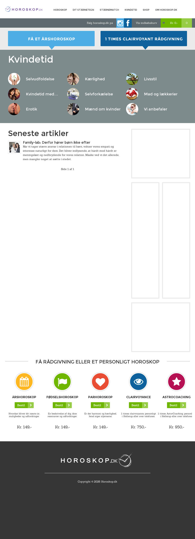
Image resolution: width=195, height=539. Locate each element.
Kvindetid (131, 9)
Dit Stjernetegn (83, 9)
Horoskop (60, 9)
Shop (146, 9)
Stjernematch (109, 9)
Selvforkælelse (99, 94)
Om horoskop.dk (166, 9)
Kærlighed (95, 79)
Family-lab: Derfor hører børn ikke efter (56, 142)
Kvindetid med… (42, 94)
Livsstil (150, 79)
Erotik (31, 109)
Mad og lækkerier (160, 94)
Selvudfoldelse (40, 79)
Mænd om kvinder (103, 109)
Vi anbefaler (155, 109)
